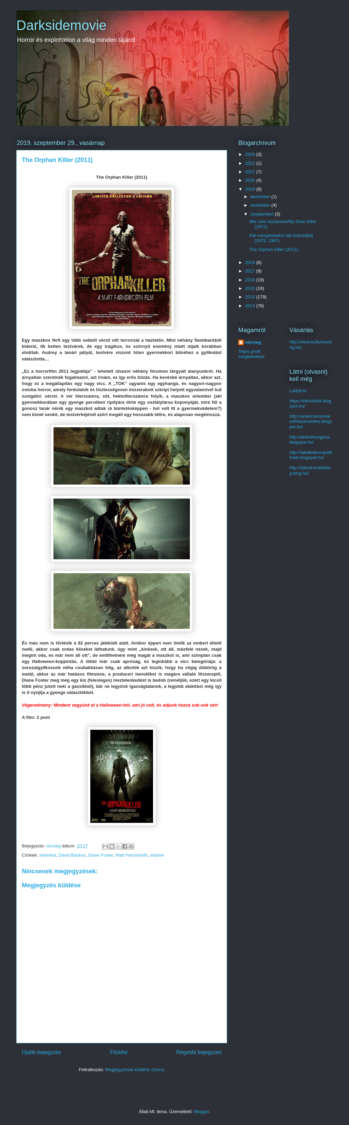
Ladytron (298, 390)
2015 (250, 288)
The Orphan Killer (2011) (273, 249)
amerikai (47, 855)
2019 (250, 189)
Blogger (201, 1111)
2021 (250, 171)
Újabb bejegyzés (41, 1052)
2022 (250, 163)
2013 (250, 305)
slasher (157, 855)
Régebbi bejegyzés (199, 1052)
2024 (250, 154)
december (261, 196)
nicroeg (253, 342)
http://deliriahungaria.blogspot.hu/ (310, 439)
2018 (250, 262)
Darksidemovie (61, 25)
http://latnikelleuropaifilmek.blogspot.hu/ (310, 455)
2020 (250, 180)
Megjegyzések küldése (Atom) (135, 1069)
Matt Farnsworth (132, 855)
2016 (250, 279)
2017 (250, 270)
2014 (250, 296)
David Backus (72, 855)
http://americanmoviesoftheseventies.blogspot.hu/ (310, 421)
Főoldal (118, 1052)
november (261, 205)
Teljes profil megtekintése (251, 354)
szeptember (263, 214)
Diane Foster (100, 855)
